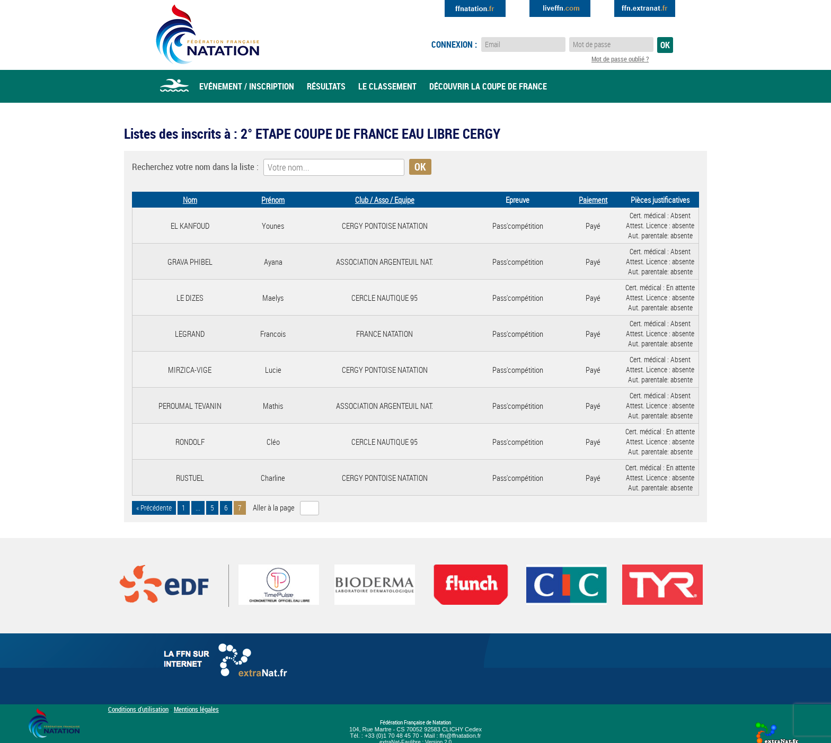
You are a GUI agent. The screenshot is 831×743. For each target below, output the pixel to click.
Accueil (174, 86)
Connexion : (454, 44)
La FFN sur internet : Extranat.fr (227, 662)
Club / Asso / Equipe (384, 199)
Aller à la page (274, 507)
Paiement (593, 199)
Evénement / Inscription (246, 86)
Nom (190, 199)
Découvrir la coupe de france (488, 86)
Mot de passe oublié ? (620, 59)
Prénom (273, 199)
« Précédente (154, 508)
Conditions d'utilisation (138, 709)
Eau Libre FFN (207, 34)
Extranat (644, 8)
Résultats (326, 86)
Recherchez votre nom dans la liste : (195, 166)
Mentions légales (196, 709)
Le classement (387, 86)
